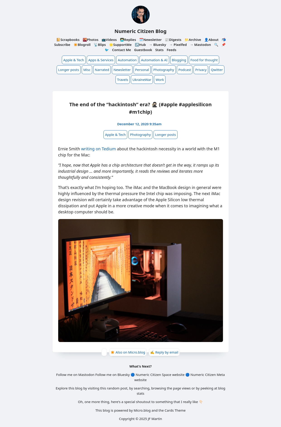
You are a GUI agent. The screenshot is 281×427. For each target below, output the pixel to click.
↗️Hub (140, 44)
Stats (159, 49)
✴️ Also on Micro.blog (127, 352)
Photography (163, 69)
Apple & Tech (73, 60)
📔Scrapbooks (67, 39)
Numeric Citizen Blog (141, 31)
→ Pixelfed (178, 44)
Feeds (171, 49)
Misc (87, 69)
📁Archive (193, 39)
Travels (122, 79)
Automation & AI (154, 60)
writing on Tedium (98, 148)
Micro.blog (142, 410)
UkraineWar (141, 79)
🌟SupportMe (120, 44)
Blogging (179, 60)
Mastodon (86, 374)
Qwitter (217, 69)
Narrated (102, 69)
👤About (211, 39)
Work (160, 79)
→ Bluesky (157, 44)
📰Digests (173, 39)
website (178, 374)
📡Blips (100, 44)
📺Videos (109, 39)
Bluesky (124, 374)
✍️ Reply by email (164, 352)
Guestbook (143, 49)
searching (141, 388)
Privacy (201, 69)
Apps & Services (100, 60)
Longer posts (68, 69)
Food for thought (204, 60)
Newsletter (122, 69)
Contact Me (121, 49)
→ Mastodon (200, 44)
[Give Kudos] (104, 352)
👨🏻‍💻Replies (128, 39)
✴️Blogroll (81, 44)
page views (182, 388)
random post (117, 388)
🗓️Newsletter (150, 39)
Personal (142, 69)
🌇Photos (90, 39)
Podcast (184, 69)
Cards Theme (175, 410)
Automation (127, 60)
